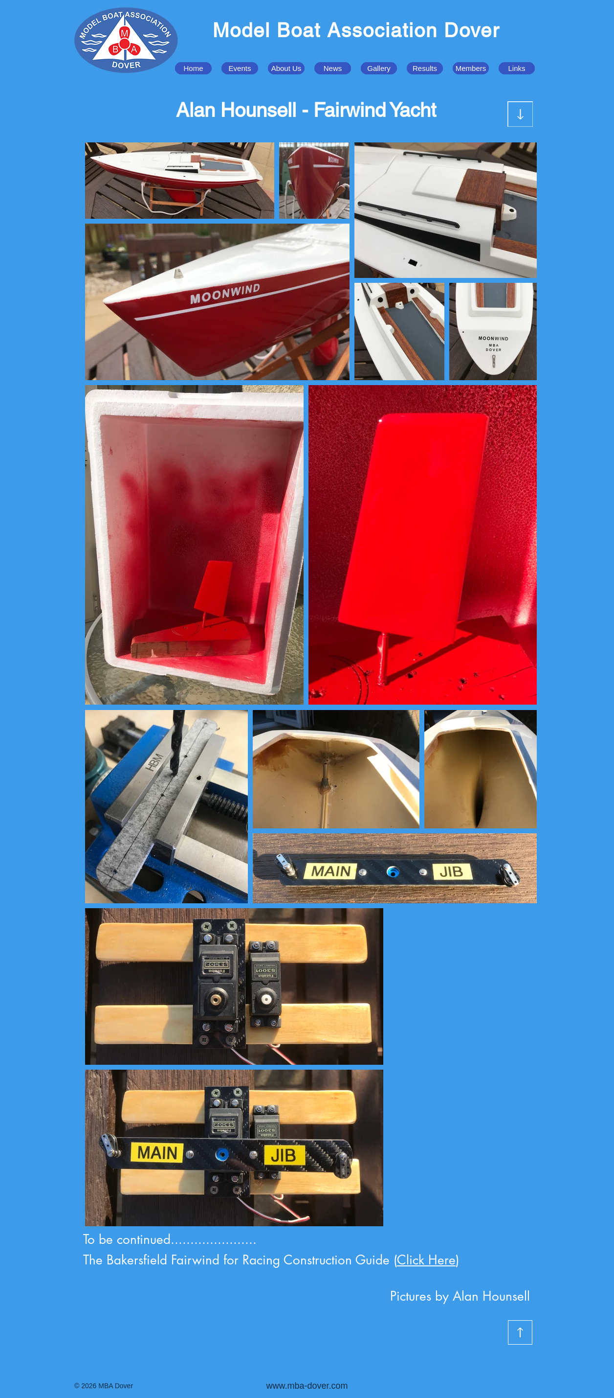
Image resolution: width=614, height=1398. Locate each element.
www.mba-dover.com (307, 1386)
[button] (239, 68)
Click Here (426, 1260)
